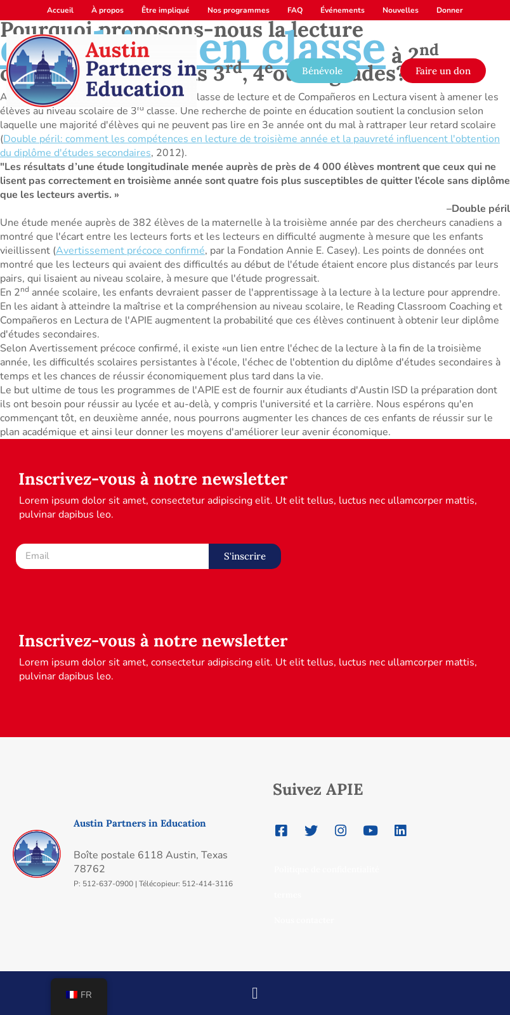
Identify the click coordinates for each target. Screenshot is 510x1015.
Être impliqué (165, 10)
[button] (255, 989)
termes (287, 894)
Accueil (60, 10)
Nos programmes (238, 10)
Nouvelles (401, 10)
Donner (449, 10)
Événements (342, 10)
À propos (107, 10)
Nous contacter (304, 920)
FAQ (295, 10)
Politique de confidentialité (326, 869)
